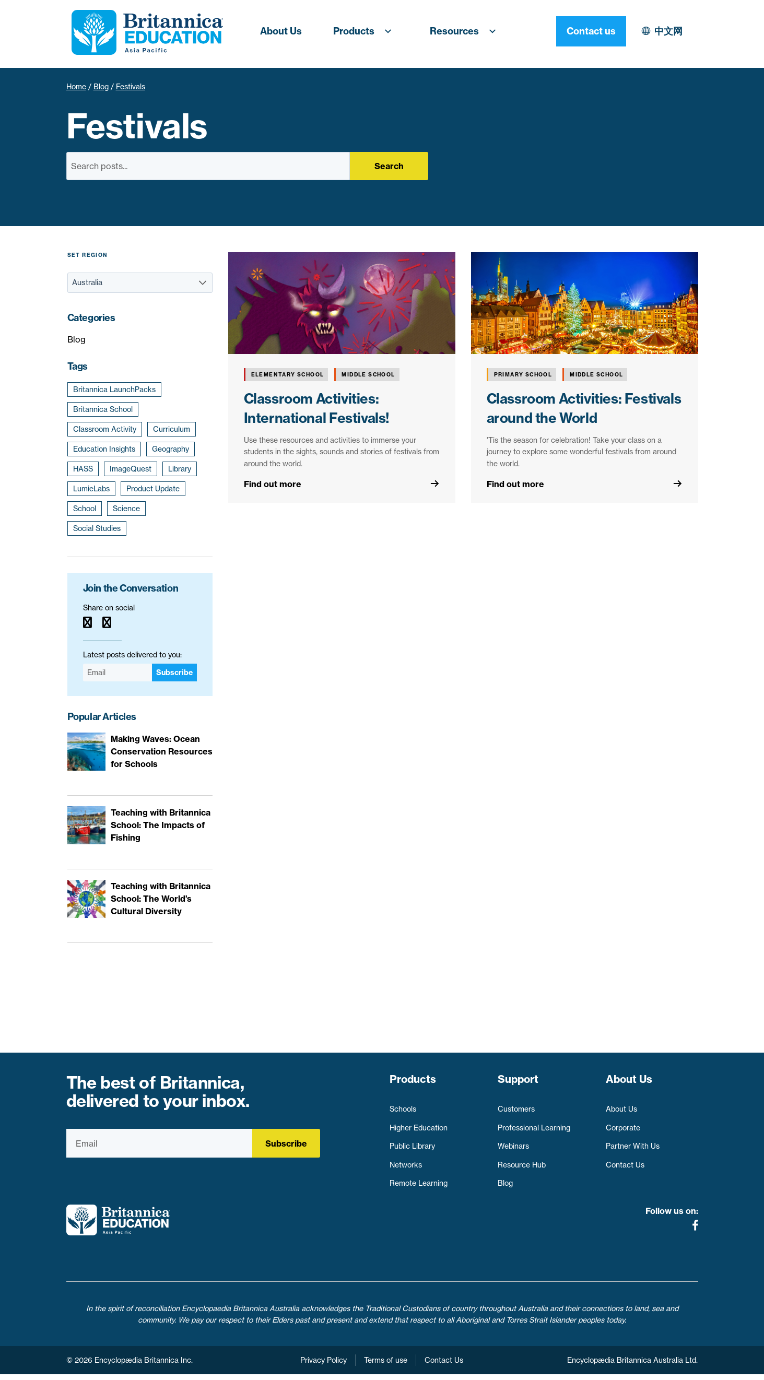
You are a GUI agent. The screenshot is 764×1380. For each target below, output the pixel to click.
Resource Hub (522, 1161)
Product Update (153, 488)
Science (126, 508)
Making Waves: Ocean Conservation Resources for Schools (162, 751)
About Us (281, 31)
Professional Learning (534, 1123)
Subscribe (174, 672)
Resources (466, 31)
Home (76, 86)
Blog (101, 86)
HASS (83, 469)
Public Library (412, 1142)
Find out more (272, 484)
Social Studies (97, 528)
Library (179, 469)
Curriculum (171, 429)
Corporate (623, 1123)
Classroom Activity (104, 429)
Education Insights (104, 449)
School (84, 508)
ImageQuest (130, 469)
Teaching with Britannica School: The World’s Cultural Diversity (160, 898)
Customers (516, 1105)
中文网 (577, 31)
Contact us (663, 31)
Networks (406, 1161)
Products (365, 31)
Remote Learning (419, 1179)
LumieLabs (91, 488)
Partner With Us (633, 1142)
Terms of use (385, 1366)
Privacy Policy (323, 1366)
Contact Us (625, 1161)
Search (389, 166)
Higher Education (419, 1123)
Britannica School (103, 409)
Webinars (513, 1142)
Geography (170, 449)
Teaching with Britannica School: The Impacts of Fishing (160, 825)
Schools (403, 1105)
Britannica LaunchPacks (114, 389)
